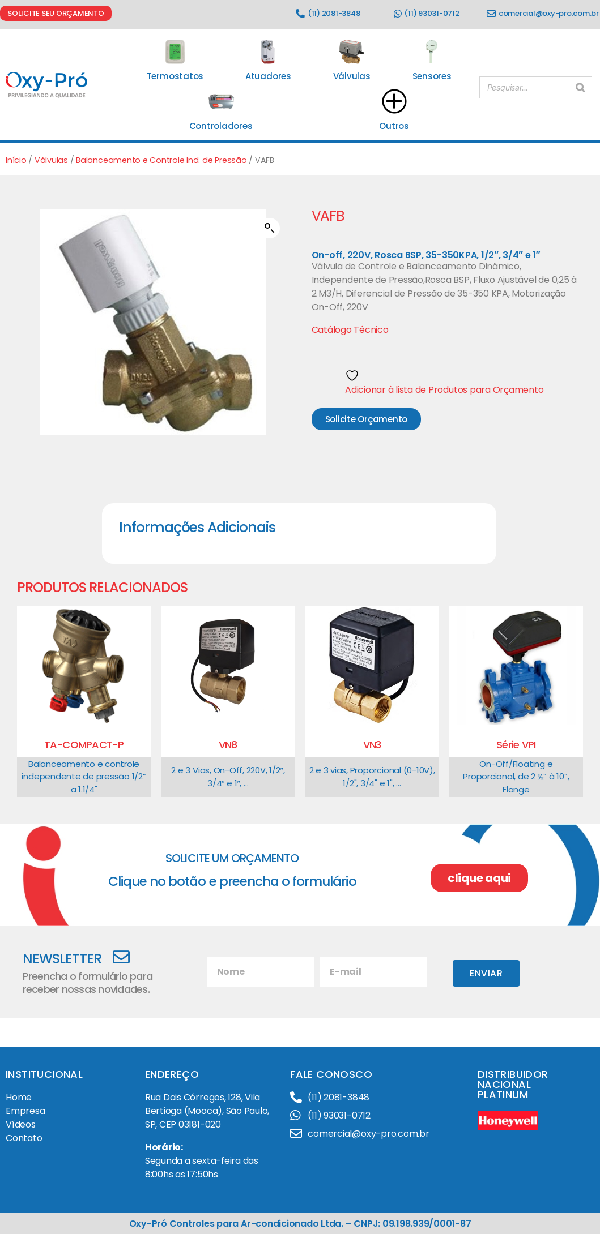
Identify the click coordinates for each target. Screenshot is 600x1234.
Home (19, 1097)
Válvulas (51, 160)
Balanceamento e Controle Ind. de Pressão (161, 160)
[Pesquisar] (580, 85)
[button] (269, 228)
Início (16, 160)
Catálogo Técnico (350, 329)
